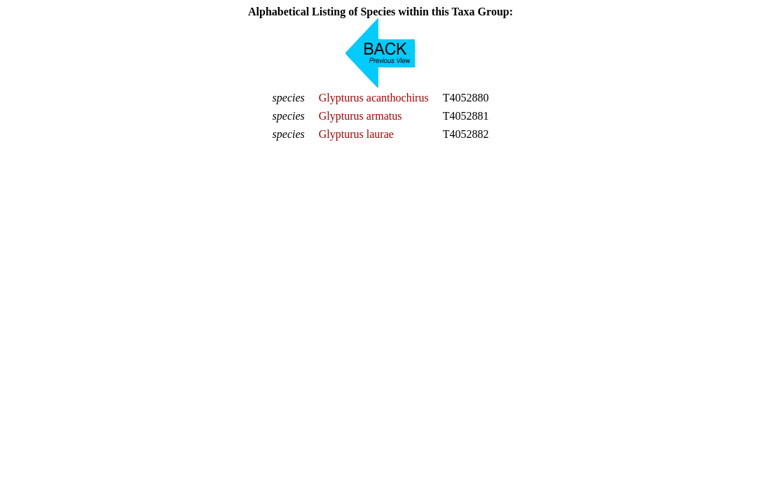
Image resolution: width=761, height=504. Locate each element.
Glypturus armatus (360, 116)
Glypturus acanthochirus (374, 98)
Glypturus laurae (356, 134)
